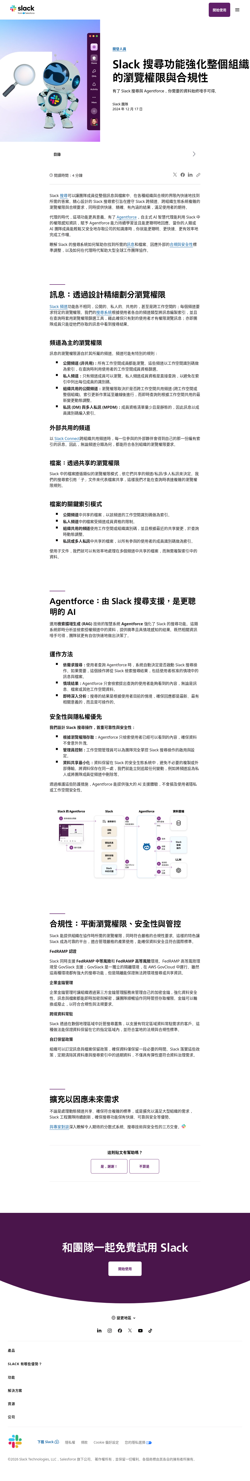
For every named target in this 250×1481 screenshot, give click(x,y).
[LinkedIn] (99, 1331)
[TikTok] (150, 1331)
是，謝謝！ (109, 1166)
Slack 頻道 (59, 306)
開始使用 (219, 9)
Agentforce (127, 217)
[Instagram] (109, 1331)
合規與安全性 (181, 244)
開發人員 (119, 48)
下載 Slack (48, 1441)
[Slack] (22, 9)
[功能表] (237, 10)
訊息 (131, 244)
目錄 (57, 154)
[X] (130, 1331)
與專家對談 (59, 1127)
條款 (84, 1442)
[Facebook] (120, 1331)
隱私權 (70, 1442)
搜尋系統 (104, 312)
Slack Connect (67, 438)
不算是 (144, 1166)
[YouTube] (140, 1331)
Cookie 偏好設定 (106, 1442)
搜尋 (64, 195)
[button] (125, 1317)
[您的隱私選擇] (135, 1442)
